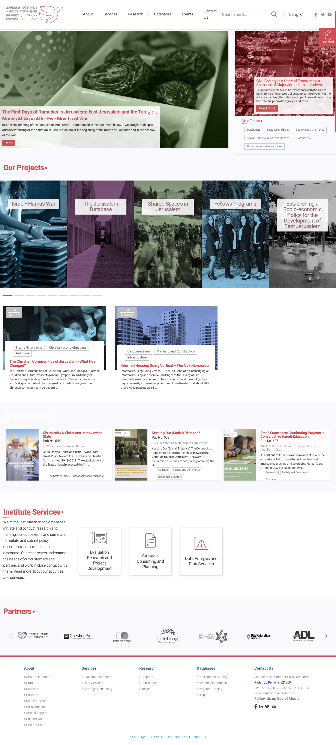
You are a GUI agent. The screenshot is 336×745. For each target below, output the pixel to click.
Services (110, 14)
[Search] (274, 14)
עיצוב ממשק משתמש (174, 737)
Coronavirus (303, 138)
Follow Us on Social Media (277, 699)
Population (253, 130)
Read (9, 143)
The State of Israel (58, 476)
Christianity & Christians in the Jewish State (73, 434)
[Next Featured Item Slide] (149, 113)
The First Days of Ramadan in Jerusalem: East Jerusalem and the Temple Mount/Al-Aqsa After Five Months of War (78, 115)
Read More (267, 108)
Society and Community (310, 130)
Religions (22, 353)
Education (271, 479)
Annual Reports (37, 713)
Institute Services (31, 512)
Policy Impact (35, 707)
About (88, 14)
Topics (146, 689)
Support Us (34, 719)
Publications (26, 416)
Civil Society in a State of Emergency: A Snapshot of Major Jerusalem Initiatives (289, 83)
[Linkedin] (261, 707)
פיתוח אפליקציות (148, 737)
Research (135, 14)
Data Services (93, 683)
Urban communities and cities (264, 146)
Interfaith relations (29, 347)
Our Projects (23, 168)
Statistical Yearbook (213, 683)
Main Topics (251, 121)
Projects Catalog (210, 689)
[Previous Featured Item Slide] (156, 113)
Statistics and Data (278, 130)
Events (187, 14)
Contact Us (210, 14)
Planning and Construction (176, 351)
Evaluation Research (98, 677)
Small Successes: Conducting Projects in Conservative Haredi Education (292, 434)
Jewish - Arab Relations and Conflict (268, 138)
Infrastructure (137, 357)
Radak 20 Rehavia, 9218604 (273, 682)
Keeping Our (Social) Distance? (176, 433)
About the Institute (39, 677)
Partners (17, 611)
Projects (147, 677)
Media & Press (36, 701)
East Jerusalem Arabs (169, 477)
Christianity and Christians (68, 347)
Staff (29, 683)
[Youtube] (330, 14)
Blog (202, 695)
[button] (7, 295)
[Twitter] (323, 14)
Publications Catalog (213, 677)
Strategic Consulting (98, 689)
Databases (163, 14)
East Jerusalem (138, 351)
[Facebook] (316, 14)
